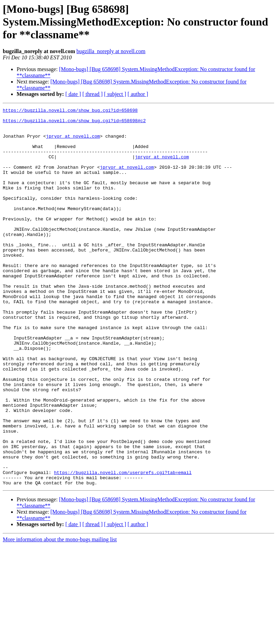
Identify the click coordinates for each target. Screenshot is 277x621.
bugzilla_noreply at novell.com (111, 51)
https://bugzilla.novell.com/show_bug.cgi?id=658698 (70, 111)
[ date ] (73, 94)
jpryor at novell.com (73, 142)
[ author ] (138, 94)
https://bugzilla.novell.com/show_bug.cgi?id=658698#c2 (74, 123)
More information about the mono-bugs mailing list (60, 615)
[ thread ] (92, 94)
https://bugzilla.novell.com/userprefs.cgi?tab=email (123, 546)
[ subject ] (115, 94)
